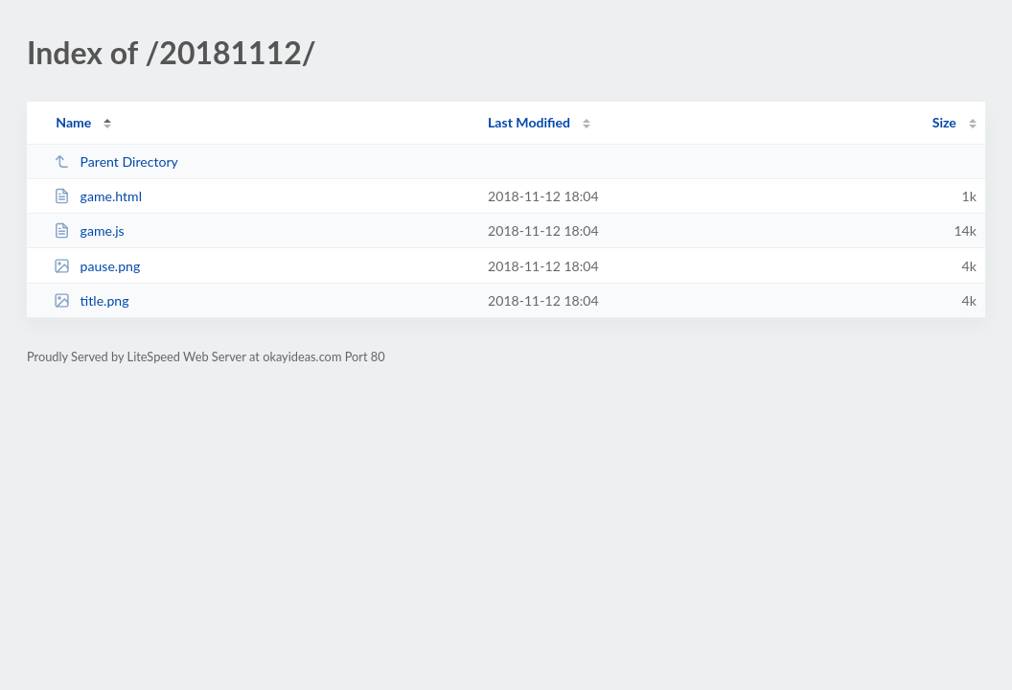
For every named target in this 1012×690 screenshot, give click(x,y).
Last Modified (529, 122)
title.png (91, 300)
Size (944, 122)
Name (73, 122)
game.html (98, 196)
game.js (89, 230)
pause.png (97, 266)
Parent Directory (116, 161)
